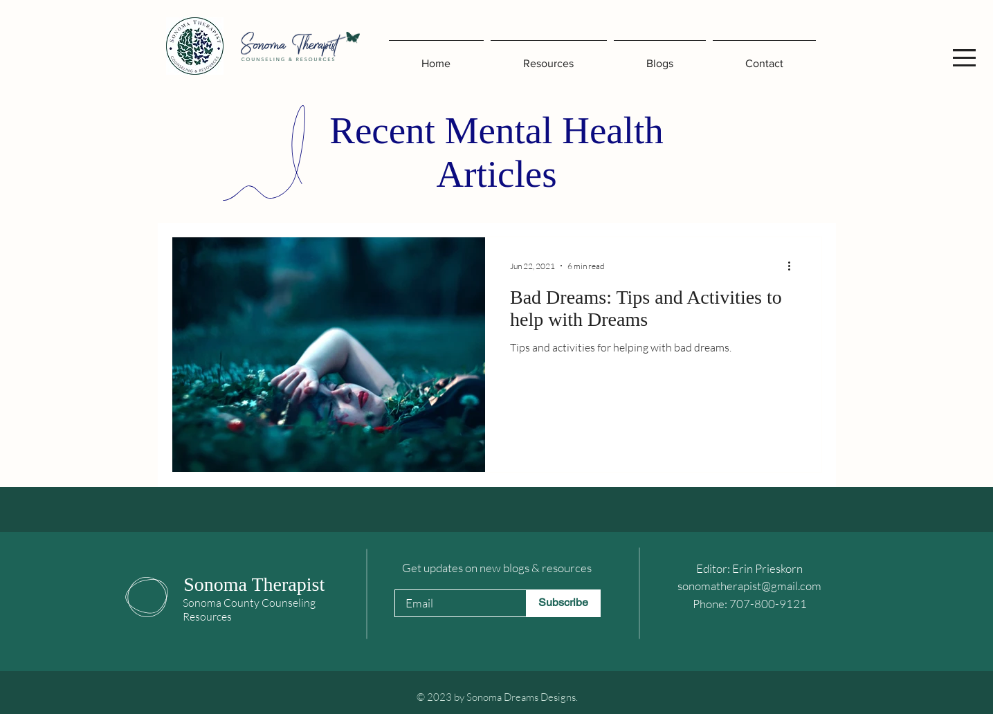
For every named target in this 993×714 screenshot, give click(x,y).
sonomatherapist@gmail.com (749, 585)
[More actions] (794, 265)
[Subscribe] (563, 603)
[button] (964, 57)
